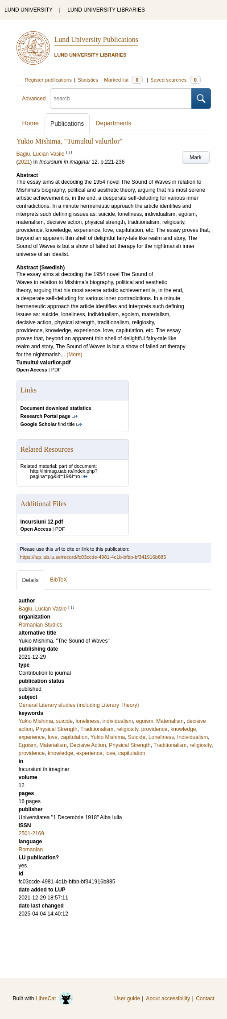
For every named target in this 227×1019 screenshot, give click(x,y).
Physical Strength (56, 729)
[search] (121, 98)
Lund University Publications (96, 39)
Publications (67, 123)
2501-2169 (31, 833)
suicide (64, 721)
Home (30, 123)
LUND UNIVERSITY (28, 10)
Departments (113, 123)
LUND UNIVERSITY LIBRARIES (106, 10)
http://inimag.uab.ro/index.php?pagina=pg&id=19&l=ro (64, 473)
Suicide (136, 737)
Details (30, 580)
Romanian (31, 849)
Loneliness (161, 737)
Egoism (28, 745)
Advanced (33, 98)
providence (154, 729)
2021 (24, 162)
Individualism (192, 737)
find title (48, 424)
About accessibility (168, 998)
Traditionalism (96, 729)
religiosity (127, 729)
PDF (56, 369)
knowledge (183, 729)
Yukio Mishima (36, 721)
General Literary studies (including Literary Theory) (79, 705)
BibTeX (58, 580)
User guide (127, 998)
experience (32, 737)
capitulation (74, 737)
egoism (144, 721)
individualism (118, 721)
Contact (205, 998)
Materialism (169, 721)
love (53, 737)
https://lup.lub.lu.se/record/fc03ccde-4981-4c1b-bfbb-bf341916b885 (93, 557)
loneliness (87, 721)
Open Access (32, 369)
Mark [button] (196, 157)
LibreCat (54, 998)
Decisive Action (88, 745)
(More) (74, 354)
